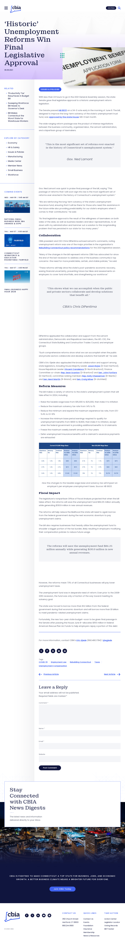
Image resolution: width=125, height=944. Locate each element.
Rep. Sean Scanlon (70, 372)
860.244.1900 (68, 925)
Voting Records (111, 925)
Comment (43, 703)
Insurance (87, 929)
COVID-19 (43, 662)
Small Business (15, 170)
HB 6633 (63, 110)
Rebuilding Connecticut (80, 662)
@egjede (107, 640)
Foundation (88, 925)
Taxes (97, 662)
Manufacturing (15, 156)
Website (42, 755)
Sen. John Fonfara (107, 372)
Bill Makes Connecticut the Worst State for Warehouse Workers (18, 117)
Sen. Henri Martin (51, 379)
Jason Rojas (94, 366)
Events (86, 922)
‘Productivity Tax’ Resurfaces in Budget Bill (18, 96)
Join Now (111, 8)
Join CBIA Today (62, 889)
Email (41, 742)
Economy (12, 143)
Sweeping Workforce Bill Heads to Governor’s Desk (18, 106)
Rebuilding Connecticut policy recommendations (64, 247)
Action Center (110, 919)
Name (42, 729)
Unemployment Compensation (53, 666)
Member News (15, 165)
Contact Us (88, 919)
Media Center (14, 161)
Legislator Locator (112, 922)
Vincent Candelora (74, 369)
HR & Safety (14, 147)
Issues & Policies (16, 152)
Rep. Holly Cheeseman (93, 376)
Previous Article (51, 675)
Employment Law (58, 662)
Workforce (13, 174)
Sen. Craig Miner (85, 379)
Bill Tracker (109, 929)
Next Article (109, 675)
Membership (88, 932)
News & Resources (91, 935)
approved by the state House (64, 117)
